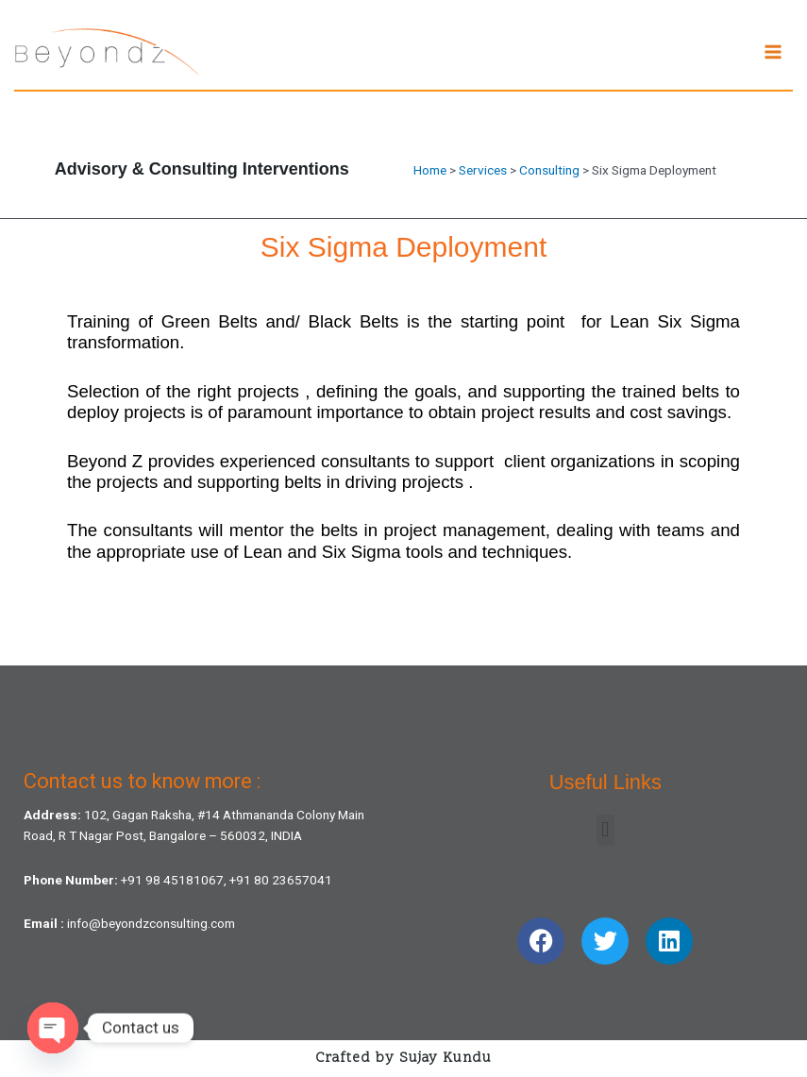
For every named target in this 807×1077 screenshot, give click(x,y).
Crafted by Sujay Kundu (403, 1059)
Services (483, 169)
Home (429, 169)
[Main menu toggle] (773, 52)
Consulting (549, 169)
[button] (605, 830)
